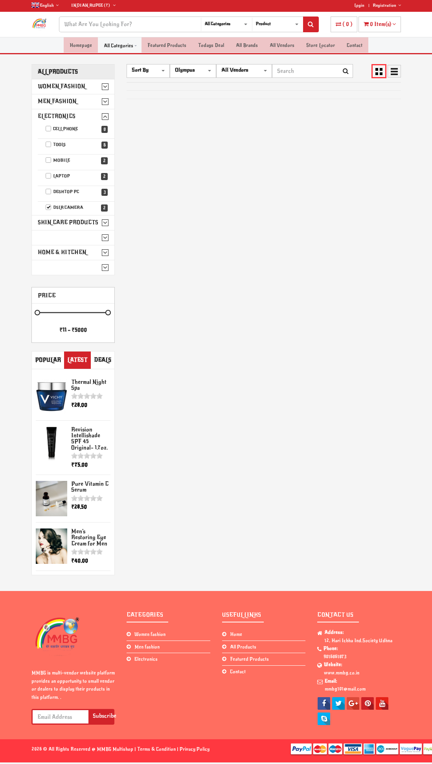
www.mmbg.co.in (341, 673)
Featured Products (166, 45)
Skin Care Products (68, 222)
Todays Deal (211, 45)
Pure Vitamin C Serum (89, 486)
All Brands (247, 45)
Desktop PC (77, 192)
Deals (102, 360)
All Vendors (282, 45)
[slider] (87, 396)
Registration (387, 5)
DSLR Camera (77, 208)
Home (236, 634)
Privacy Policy (195, 749)
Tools (77, 145)
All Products (58, 72)
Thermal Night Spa (89, 385)
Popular (48, 360)
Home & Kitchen (62, 252)
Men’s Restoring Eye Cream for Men (89, 537)
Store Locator (320, 45)
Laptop (77, 176)
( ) (344, 24)
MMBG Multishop (115, 749)
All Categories (118, 45)
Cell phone (77, 129)
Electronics (56, 116)
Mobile (77, 160)
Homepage (81, 45)
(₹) (93, 5)
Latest (77, 360)
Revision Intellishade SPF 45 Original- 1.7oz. (89, 438)
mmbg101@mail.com (345, 689)
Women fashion (61, 86)
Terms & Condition (157, 749)
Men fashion (57, 101)
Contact (354, 45)
